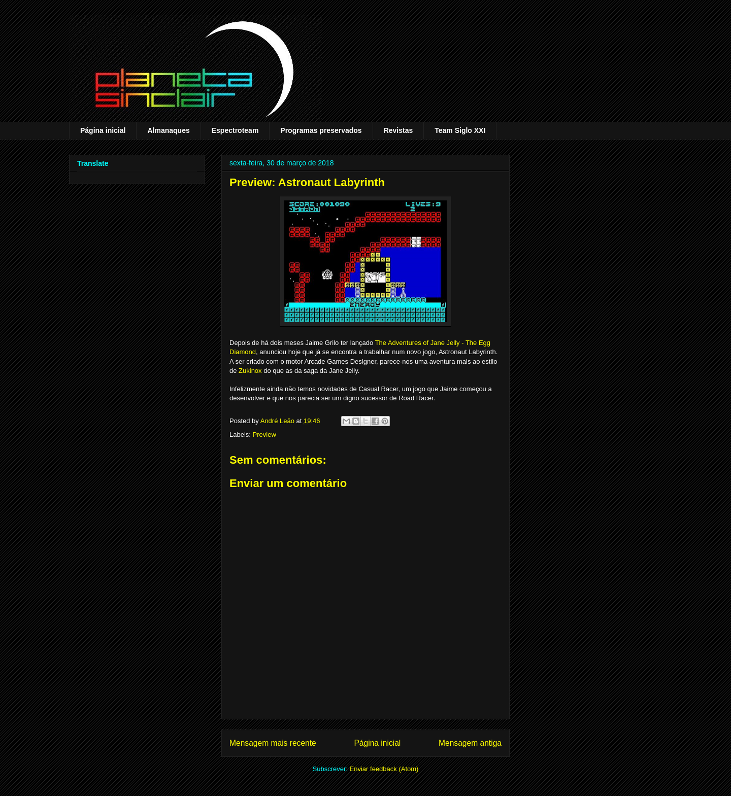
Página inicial (102, 130)
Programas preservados (320, 130)
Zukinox (250, 370)
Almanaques (168, 130)
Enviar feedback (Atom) (384, 769)
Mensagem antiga (470, 743)
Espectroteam (235, 130)
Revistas (398, 130)
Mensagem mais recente (272, 743)
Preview (264, 434)
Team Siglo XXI (460, 130)
